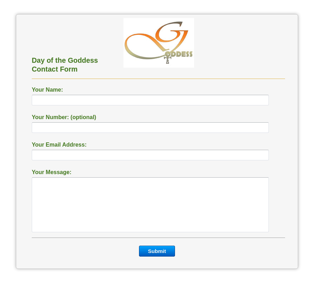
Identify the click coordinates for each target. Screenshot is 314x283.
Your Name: (47, 90)
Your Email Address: (59, 145)
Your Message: (52, 172)
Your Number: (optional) (64, 117)
